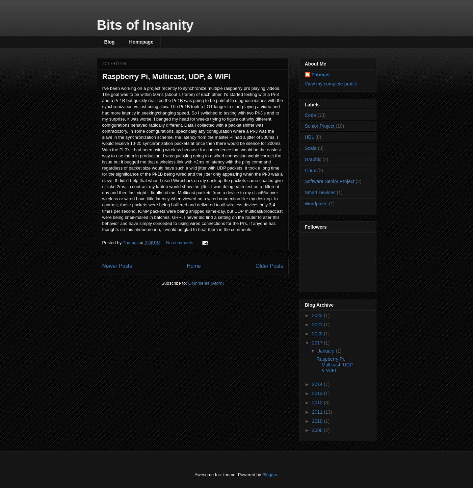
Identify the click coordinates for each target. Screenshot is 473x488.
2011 (318, 412)
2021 (318, 324)
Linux (310, 170)
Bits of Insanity (145, 25)
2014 (318, 384)
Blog (109, 42)
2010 (318, 421)
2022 (318, 315)
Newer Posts (117, 266)
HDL (309, 137)
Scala (311, 148)
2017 (318, 342)
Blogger (269, 474)
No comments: (180, 242)
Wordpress (316, 203)
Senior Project (320, 126)
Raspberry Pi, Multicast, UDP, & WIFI (166, 76)
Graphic (313, 159)
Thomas (321, 74)
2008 (318, 430)
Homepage (141, 42)
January (327, 351)
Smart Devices (320, 192)
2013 (318, 393)
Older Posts (269, 266)
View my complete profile (331, 83)
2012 (318, 402)
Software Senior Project (329, 181)
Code (310, 115)
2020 (318, 333)
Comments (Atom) (206, 283)
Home (194, 266)
